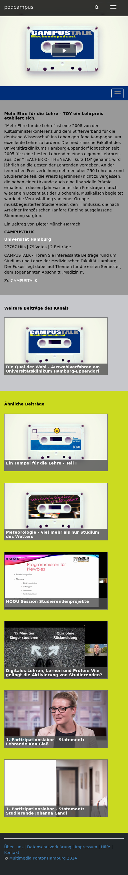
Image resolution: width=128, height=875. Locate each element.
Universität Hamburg (27, 239)
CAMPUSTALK (24, 280)
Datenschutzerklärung (49, 847)
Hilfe (105, 847)
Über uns (13, 847)
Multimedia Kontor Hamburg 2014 (43, 858)
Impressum (86, 847)
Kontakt (11, 852)
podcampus (18, 7)
